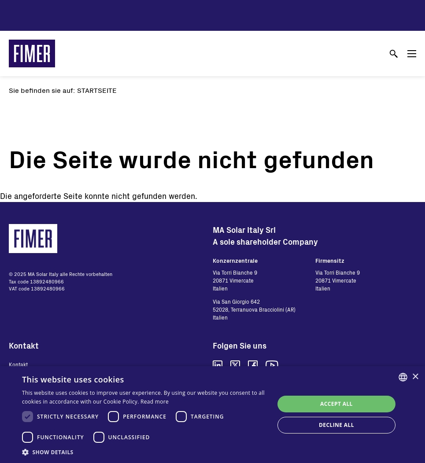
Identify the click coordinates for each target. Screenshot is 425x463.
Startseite (97, 90)
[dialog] (212, 414)
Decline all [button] (336, 425)
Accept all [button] (336, 404)
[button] (144, 452)
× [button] (415, 377)
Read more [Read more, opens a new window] (154, 401)
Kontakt (18, 364)
